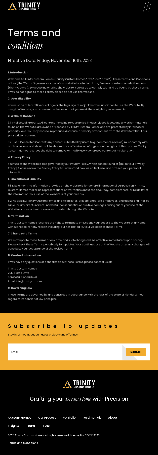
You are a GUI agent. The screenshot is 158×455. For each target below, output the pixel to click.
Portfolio (69, 417)
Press (45, 426)
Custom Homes (19, 417)
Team (30, 426)
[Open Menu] (147, 7)
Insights (14, 426)
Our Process (47, 417)
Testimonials (91, 417)
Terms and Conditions (23, 443)
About (112, 417)
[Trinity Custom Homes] (24, 6)
